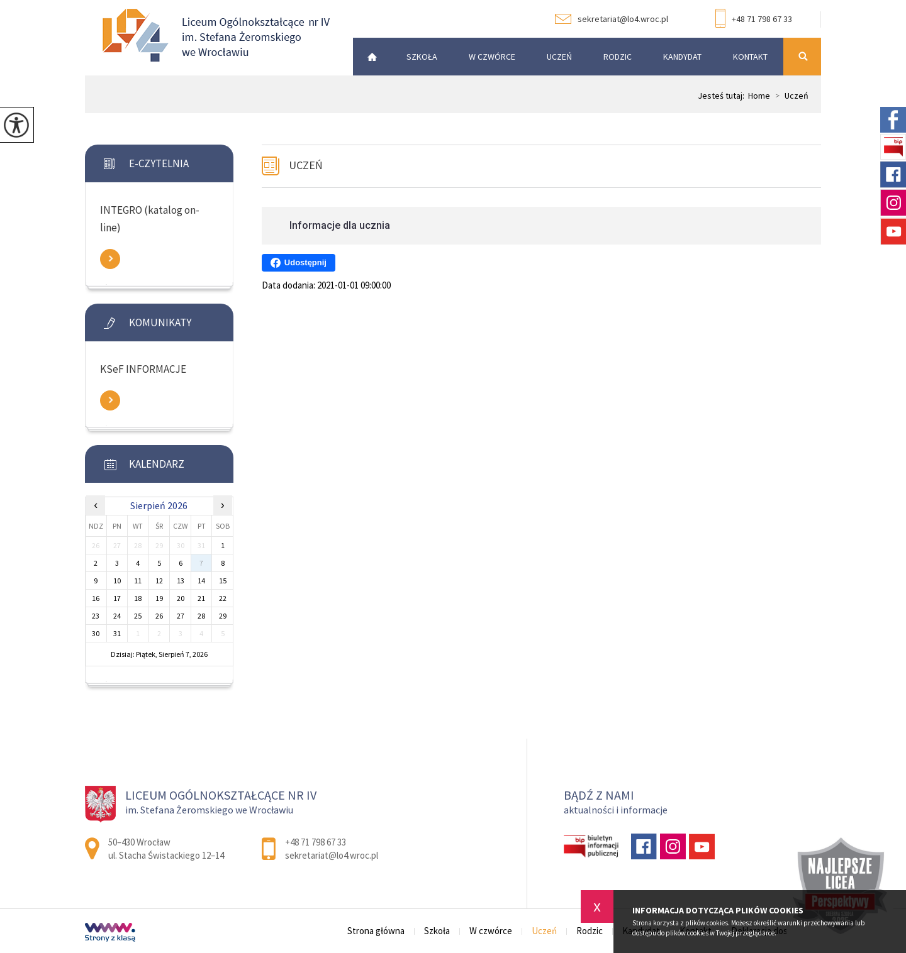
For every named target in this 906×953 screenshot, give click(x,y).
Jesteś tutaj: (723, 95)
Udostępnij (299, 263)
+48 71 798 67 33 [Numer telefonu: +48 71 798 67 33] (315, 842)
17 (117, 598)
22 (222, 598)
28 (201, 615)
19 (159, 598)
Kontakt (750, 56)
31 (117, 633)
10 (117, 580)
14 (201, 580)
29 (222, 615)
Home (759, 95)
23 (95, 615)
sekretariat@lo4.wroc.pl (611, 19)
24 (117, 615)
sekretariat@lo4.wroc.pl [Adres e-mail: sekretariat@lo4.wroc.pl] (331, 855)
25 (138, 615)
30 (95, 633)
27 (180, 615)
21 (201, 598)
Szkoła (421, 56)
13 (180, 580)
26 (159, 615)
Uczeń (559, 56)
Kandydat (682, 56)
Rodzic (617, 56)
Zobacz (110, 259)
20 (180, 598)
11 (138, 580)
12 (159, 580)
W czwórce (492, 56)
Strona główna (368, 56)
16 (95, 598)
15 (222, 580)
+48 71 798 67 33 (753, 19)
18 (138, 598)
